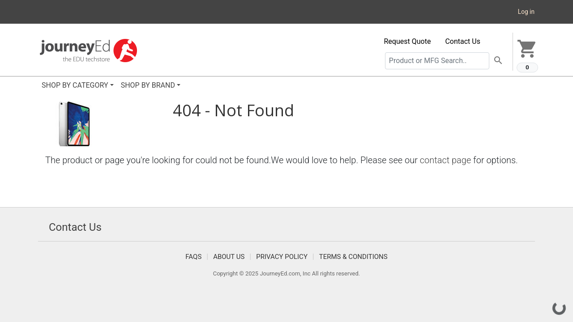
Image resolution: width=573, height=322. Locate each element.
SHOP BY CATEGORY (75, 85)
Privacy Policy (282, 257)
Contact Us (462, 41)
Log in (526, 11)
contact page (445, 160)
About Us (228, 257)
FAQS (193, 257)
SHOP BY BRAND (148, 85)
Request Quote (407, 41)
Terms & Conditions (353, 257)
